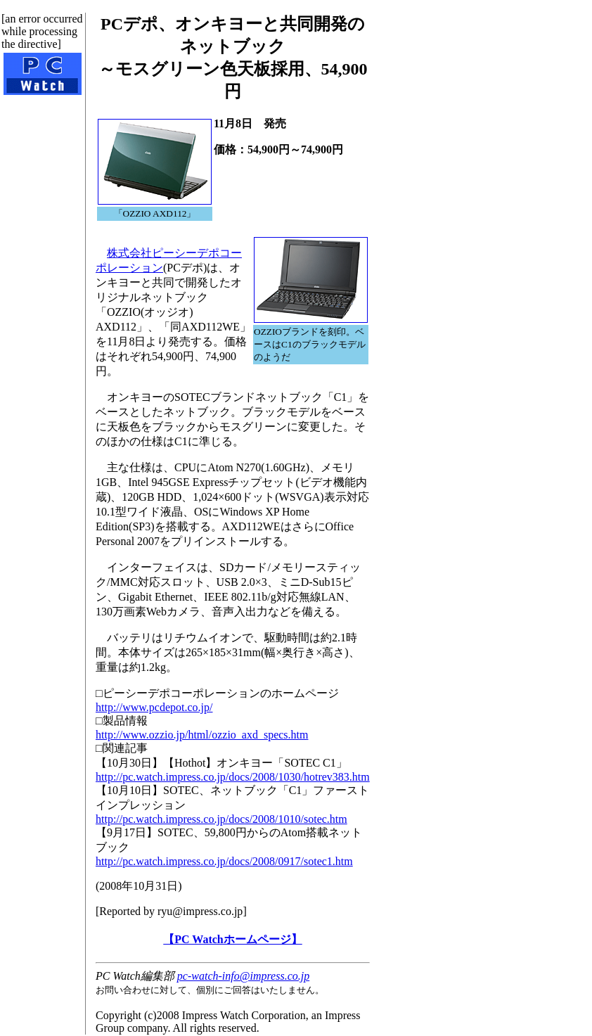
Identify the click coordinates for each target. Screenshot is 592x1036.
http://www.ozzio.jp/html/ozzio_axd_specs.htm (202, 735)
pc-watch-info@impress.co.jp (243, 976)
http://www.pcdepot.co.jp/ (154, 707)
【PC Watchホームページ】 (232, 939)
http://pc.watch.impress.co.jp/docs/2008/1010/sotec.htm (221, 819)
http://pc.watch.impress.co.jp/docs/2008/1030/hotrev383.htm (233, 777)
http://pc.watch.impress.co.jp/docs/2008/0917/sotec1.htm (224, 861)
